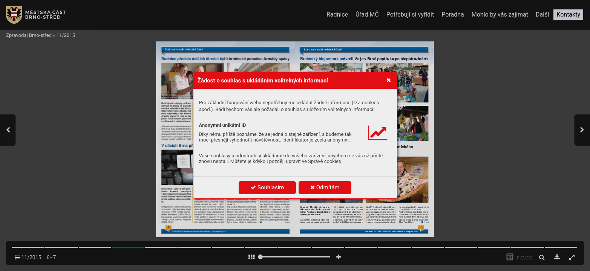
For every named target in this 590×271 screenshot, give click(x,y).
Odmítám (325, 187)
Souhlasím (267, 187)
